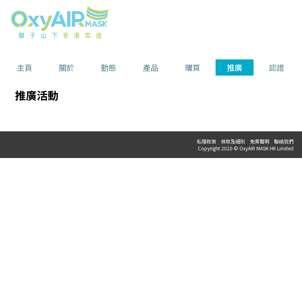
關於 (66, 67)
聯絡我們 (284, 141)
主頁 (24, 67)
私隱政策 (206, 141)
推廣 (234, 67)
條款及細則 (233, 141)
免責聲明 (259, 141)
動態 (108, 67)
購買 (192, 67)
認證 (276, 67)
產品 (150, 67)
